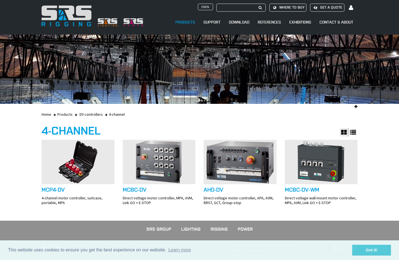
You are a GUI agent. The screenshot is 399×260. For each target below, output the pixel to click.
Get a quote (327, 7)
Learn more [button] (179, 250)
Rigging (219, 229)
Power (245, 229)
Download (239, 22)
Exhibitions (300, 22)
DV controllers (91, 114)
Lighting (191, 229)
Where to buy (288, 7)
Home (46, 114)
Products (185, 22)
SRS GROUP (158, 229)
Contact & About (336, 22)
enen (205, 7)
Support (212, 22)
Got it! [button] (371, 250)
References (269, 22)
